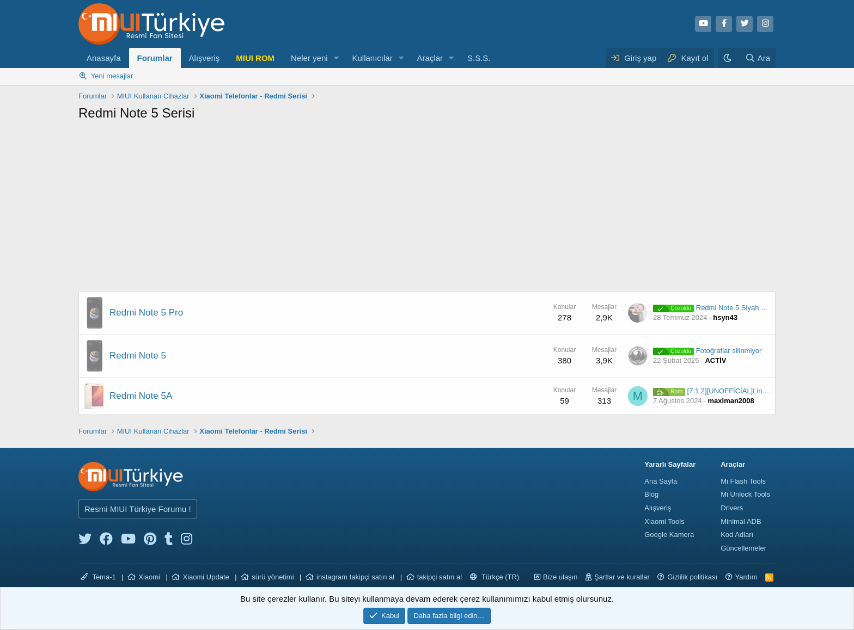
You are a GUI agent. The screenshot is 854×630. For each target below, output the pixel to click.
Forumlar (155, 58)
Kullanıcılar (372, 58)
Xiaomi (149, 577)
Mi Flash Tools (743, 481)
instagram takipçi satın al (355, 577)
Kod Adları (737, 534)
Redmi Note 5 (137, 355)
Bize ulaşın (560, 577)
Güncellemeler (743, 548)
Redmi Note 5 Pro (146, 312)
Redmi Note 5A (140, 396)
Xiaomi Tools (664, 521)
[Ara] (758, 58)
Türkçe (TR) (495, 577)
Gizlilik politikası (692, 577)
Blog (651, 494)
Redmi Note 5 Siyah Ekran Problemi (731, 308)
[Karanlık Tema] (729, 58)
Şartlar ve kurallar (622, 577)
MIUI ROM (255, 58)
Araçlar (430, 58)
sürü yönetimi (273, 577)
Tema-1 (98, 577)
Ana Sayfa (660, 481)
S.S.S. (479, 58)
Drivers (732, 508)
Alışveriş (204, 58)
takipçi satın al (439, 577)
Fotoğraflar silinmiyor (707, 351)
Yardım (746, 577)
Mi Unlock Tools (745, 494)
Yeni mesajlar (112, 76)
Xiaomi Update (205, 577)
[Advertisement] (427, 209)
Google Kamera (669, 534)
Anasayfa (104, 58)
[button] (336, 58)
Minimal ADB (741, 521)
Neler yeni (309, 58)
